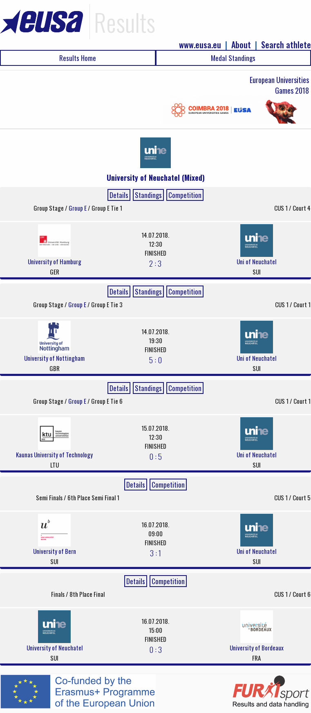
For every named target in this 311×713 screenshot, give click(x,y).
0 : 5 (155, 456)
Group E (78, 207)
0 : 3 (155, 649)
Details (119, 195)
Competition (184, 195)
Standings (148, 195)
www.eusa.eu (200, 45)
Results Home (77, 58)
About (241, 45)
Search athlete (286, 45)
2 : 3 (155, 263)
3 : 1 (155, 552)
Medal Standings (233, 58)
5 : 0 (155, 359)
